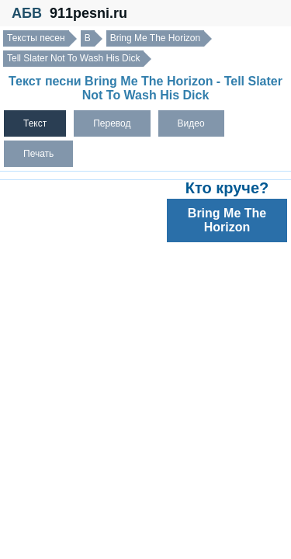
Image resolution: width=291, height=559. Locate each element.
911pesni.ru (88, 13)
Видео (191, 123)
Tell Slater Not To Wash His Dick (73, 58)
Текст (35, 123)
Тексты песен (36, 38)
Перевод (111, 123)
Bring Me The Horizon (155, 38)
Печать (38, 153)
